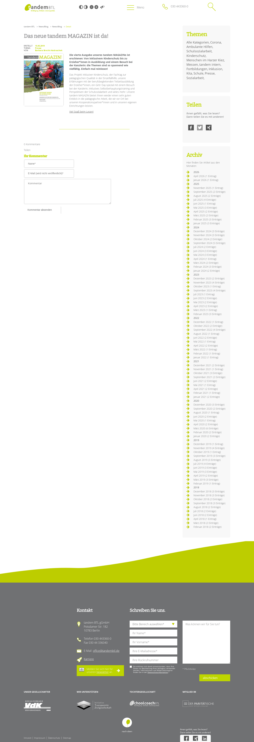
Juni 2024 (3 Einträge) (205, 251)
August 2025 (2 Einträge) (207, 195)
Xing (208, 127)
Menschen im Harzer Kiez (205, 60)
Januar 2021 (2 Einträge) (206, 396)
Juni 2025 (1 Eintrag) (204, 203)
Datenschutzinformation (157, 672)
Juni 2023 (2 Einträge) (205, 298)
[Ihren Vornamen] (153, 642)
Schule (198, 73)
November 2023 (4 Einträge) (209, 282)
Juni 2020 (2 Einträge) (205, 416)
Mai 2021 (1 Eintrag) (204, 385)
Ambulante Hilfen (199, 47)
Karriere (89, 659)
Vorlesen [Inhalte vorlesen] (102, 7)
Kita (189, 73)
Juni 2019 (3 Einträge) (205, 467)
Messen (192, 64)
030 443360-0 (179, 6)
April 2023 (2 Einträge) (205, 306)
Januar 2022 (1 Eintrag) (205, 357)
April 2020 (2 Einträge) (205, 424)
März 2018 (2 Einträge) (205, 523)
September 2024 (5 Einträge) (209, 243)
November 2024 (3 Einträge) (209, 235)
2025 (196, 184)
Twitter (200, 127)
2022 (196, 318)
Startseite (40, 8)
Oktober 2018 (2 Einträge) (207, 499)
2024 (196, 227)
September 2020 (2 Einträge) (209, 408)
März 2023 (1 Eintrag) (205, 310)
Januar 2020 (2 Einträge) (206, 436)
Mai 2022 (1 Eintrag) (204, 341)
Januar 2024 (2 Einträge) (206, 270)
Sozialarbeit (195, 78)
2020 (196, 400)
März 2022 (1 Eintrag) (205, 349)
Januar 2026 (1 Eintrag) (205, 180)
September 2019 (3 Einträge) (209, 455)
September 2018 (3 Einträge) (209, 503)
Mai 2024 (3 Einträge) (205, 254)
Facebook (191, 127)
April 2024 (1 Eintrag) (204, 259)
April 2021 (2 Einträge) (205, 389)
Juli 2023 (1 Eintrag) (204, 294)
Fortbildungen (196, 69)
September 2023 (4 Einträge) (209, 290)
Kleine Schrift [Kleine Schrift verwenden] (91, 7)
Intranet (27, 737)
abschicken (210, 678)
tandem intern (209, 64)
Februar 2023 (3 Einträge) (207, 314)
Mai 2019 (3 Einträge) (205, 471)
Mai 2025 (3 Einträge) (205, 207)
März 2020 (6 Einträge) (205, 428)
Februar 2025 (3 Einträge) (207, 219)
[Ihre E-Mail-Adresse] (153, 651)
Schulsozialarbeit (199, 51)
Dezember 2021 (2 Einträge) (209, 365)
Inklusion (215, 69)
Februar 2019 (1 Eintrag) (206, 483)
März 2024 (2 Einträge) (205, 262)
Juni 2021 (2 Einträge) (205, 381)
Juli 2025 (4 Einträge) (204, 199)
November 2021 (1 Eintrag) (208, 369)
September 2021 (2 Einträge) (209, 377)
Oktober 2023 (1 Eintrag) (207, 286)
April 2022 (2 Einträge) (205, 345)
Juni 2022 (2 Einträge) (205, 337)
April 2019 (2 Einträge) (205, 475)
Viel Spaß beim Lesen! (81, 111)
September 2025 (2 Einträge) (209, 191)
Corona (215, 42)
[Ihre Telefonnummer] (153, 660)
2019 (196, 440)
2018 (196, 487)
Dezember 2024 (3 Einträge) (209, 231)
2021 (196, 361)
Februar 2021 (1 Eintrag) (206, 392)
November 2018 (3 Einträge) (209, 495)
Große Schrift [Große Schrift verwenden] (96, 7)
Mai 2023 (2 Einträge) (205, 302)
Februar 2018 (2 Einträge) (207, 526)
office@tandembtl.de (106, 651)
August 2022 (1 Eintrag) (206, 333)
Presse (210, 73)
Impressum (39, 737)
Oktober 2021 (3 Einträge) (207, 373)
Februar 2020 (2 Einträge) (207, 432)
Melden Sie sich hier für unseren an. (100, 670)
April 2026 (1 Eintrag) (204, 176)
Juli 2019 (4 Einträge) (204, 463)
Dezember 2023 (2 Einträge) (209, 278)
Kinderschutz (196, 56)
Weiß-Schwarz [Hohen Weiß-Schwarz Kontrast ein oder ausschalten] (86, 7)
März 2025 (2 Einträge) (205, 215)
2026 (196, 172)
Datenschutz (54, 737)
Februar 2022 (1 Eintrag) (206, 353)
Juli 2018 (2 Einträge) (204, 511)
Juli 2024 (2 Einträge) (204, 247)
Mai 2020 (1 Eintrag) (204, 420)
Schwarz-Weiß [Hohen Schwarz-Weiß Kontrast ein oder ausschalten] (81, 7)
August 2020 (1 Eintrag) (206, 412)
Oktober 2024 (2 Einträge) (207, 239)
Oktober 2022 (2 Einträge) (207, 325)
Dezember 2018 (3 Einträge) (209, 491)
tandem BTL (29, 26)
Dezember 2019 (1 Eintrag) (208, 444)
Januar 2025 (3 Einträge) (206, 223)
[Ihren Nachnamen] (153, 633)
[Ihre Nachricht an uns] (206, 642)
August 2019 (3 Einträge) (207, 460)
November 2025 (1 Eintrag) (208, 188)
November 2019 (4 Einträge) (209, 448)
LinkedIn (204, 738)
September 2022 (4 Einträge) (209, 329)
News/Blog (43, 26)
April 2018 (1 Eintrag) (204, 519)
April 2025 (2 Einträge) (205, 211)
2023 (196, 274)
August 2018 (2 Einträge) (207, 507)
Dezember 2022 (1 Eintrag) (208, 322)
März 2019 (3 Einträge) (205, 479)
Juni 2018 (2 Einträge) (205, 515)
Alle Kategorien (197, 42)
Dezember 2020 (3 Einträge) (209, 404)
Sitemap (67, 737)
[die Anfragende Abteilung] (153, 624)
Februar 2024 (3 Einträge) (207, 266)
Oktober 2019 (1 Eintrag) (207, 452)
